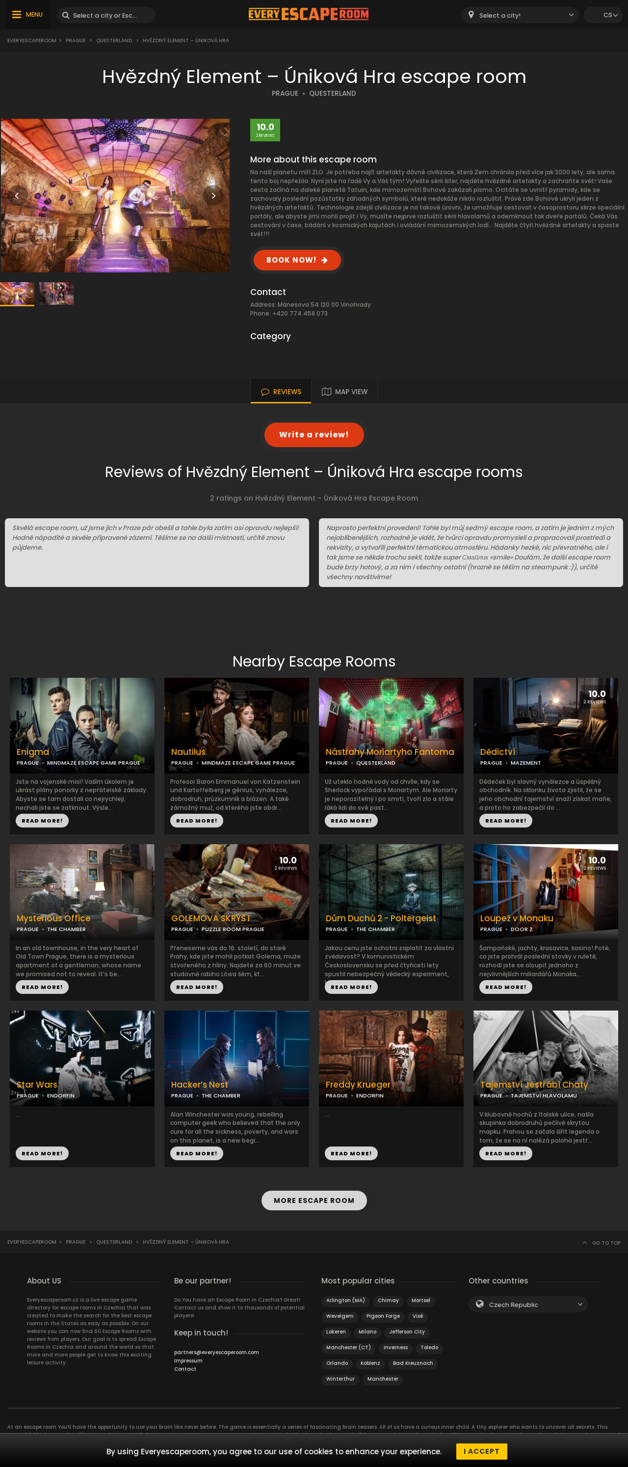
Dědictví (497, 752)
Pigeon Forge (383, 1313)
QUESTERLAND (332, 93)
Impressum (188, 1358)
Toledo (429, 1345)
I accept (482, 1451)
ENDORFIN (61, 1095)
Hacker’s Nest (199, 1085)
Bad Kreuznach (413, 1360)
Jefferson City (407, 1329)
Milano (367, 1329)
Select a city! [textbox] (500, 15)
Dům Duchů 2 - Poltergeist (381, 918)
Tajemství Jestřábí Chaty (534, 1085)
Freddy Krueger (358, 1085)
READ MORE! (42, 821)
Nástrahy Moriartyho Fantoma (390, 752)
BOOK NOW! (291, 260)
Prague (75, 40)
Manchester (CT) (348, 1345)
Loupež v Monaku (516, 918)
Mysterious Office (54, 918)
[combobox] (520, 15)
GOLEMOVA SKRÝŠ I (210, 918)
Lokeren (336, 1329)
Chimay (388, 1298)
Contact (185, 1366)
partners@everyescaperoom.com (216, 1350)
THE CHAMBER (66, 929)
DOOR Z (522, 929)
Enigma (33, 752)
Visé (418, 1313)
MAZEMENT (526, 763)
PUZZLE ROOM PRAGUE (233, 929)
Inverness (396, 1345)
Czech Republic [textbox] (513, 1302)
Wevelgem (340, 1313)
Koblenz (370, 1360)
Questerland (114, 40)
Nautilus (188, 752)
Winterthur (340, 1376)
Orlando (337, 1360)
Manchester (382, 1376)
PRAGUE (285, 93)
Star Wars (37, 1085)
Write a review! (314, 434)
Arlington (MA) (345, 1298)
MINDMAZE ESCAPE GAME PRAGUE (93, 763)
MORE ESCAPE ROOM (314, 1199)
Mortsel (421, 1298)
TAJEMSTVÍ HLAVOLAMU (544, 1095)
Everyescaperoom (31, 40)
